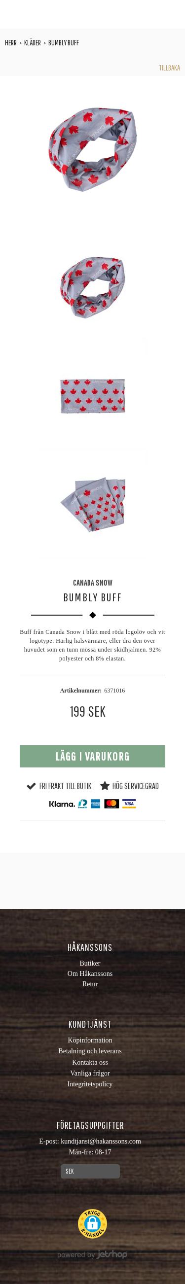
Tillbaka (169, 67)
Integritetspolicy (90, 1084)
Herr (11, 42)
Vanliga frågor (90, 1073)
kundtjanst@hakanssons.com (101, 1141)
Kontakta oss (90, 1062)
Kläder (32, 42)
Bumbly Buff (63, 42)
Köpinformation (90, 1040)
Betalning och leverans (89, 1051)
